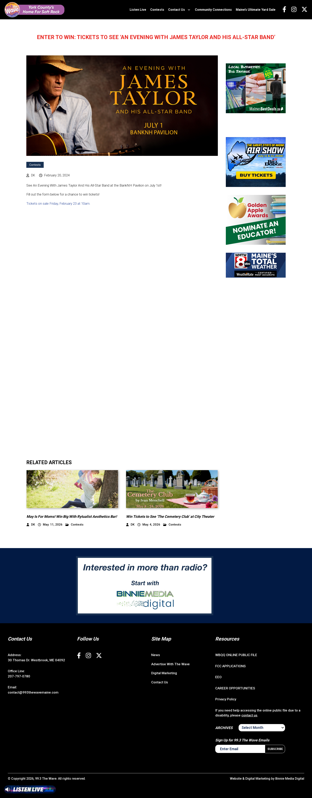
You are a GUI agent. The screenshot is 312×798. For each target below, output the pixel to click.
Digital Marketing (164, 673)
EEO (218, 677)
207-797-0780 (19, 676)
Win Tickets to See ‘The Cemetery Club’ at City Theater (170, 516)
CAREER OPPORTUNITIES (235, 688)
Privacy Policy (225, 699)
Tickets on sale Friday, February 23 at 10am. (58, 203)
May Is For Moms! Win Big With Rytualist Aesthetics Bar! (72, 516)
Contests (157, 10)
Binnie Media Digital (289, 778)
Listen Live (138, 10)
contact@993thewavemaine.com (33, 692)
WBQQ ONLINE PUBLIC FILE (236, 655)
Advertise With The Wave (170, 664)
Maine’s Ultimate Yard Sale (255, 10)
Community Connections (213, 10)
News (155, 655)
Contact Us (176, 10)
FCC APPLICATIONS (230, 666)
